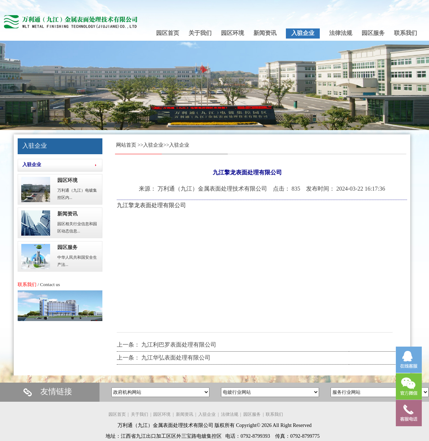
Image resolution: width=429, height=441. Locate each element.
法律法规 (229, 414)
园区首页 (117, 414)
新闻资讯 (67, 214)
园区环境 (67, 180)
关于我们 (139, 414)
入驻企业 (153, 145)
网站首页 (126, 145)
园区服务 (67, 247)
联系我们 (274, 414)
